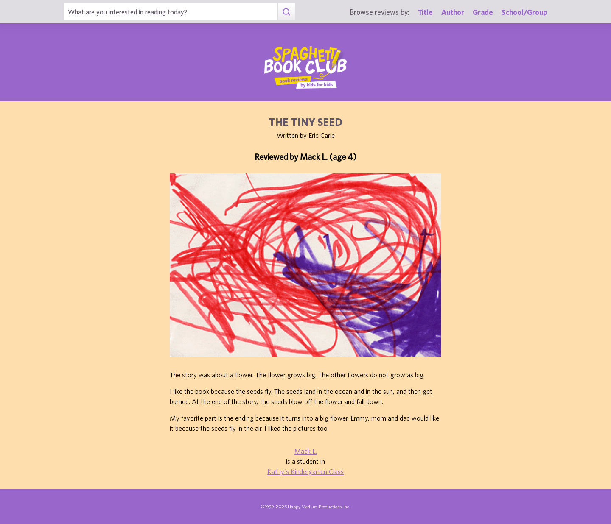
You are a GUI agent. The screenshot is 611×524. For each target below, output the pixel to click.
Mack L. (305, 451)
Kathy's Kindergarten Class (305, 471)
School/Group (524, 12)
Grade (483, 12)
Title (425, 12)
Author (452, 12)
